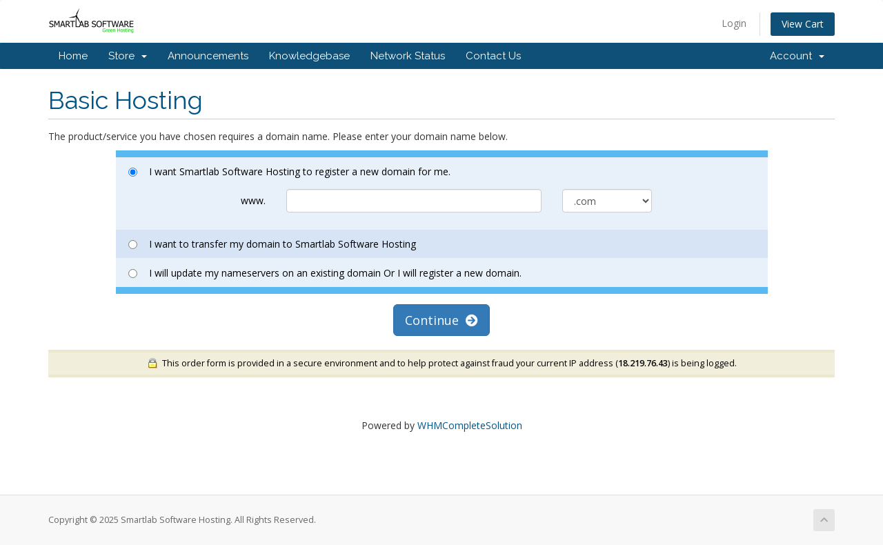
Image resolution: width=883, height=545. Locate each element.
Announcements (208, 56)
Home (73, 56)
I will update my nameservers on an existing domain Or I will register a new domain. (325, 272)
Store (127, 56)
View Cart (803, 23)
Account (797, 56)
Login (734, 23)
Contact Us (493, 56)
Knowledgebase (309, 56)
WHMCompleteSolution (469, 425)
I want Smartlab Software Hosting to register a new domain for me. (289, 171)
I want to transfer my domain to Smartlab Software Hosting (272, 243)
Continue (441, 320)
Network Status (407, 56)
